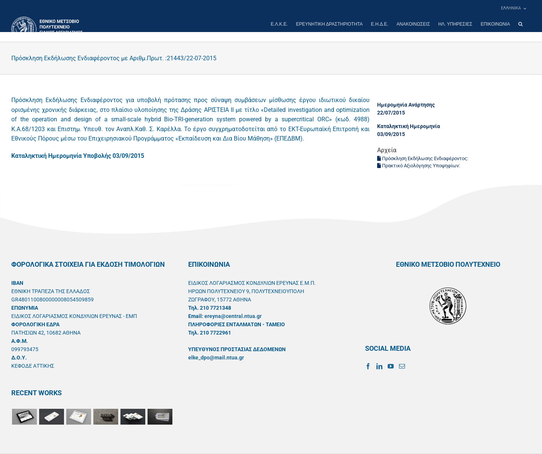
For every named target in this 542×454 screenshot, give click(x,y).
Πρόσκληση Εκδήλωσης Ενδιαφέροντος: (423, 158)
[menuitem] (513, 8)
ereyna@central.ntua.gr (233, 316)
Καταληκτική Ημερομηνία (408, 126)
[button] (520, 24)
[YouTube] (391, 366)
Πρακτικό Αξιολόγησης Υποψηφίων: (419, 165)
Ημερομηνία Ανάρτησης (406, 105)
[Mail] (402, 366)
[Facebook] (368, 366)
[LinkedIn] (379, 366)
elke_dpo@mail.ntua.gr (216, 358)
